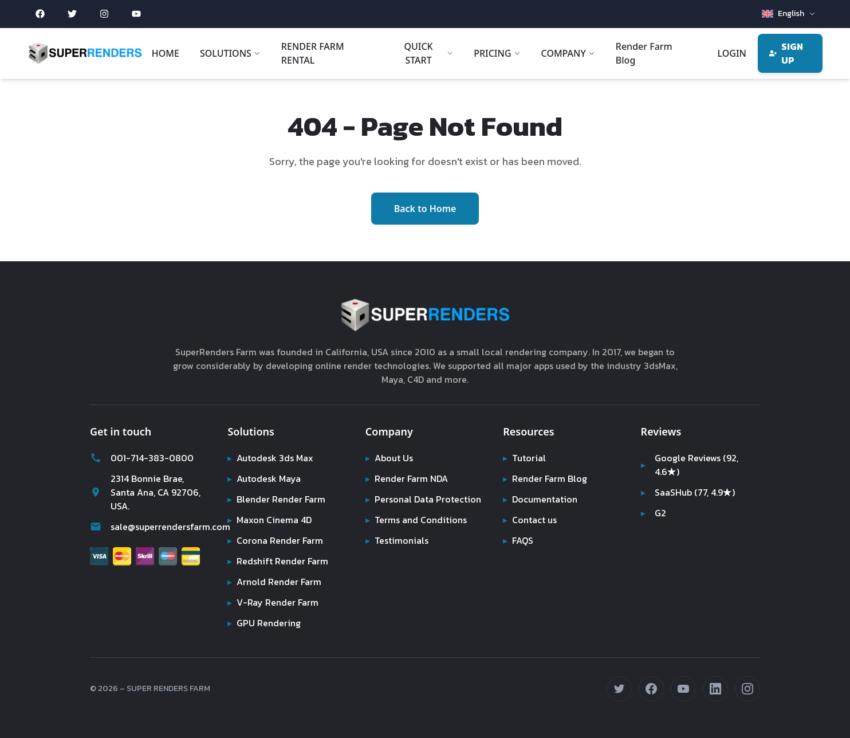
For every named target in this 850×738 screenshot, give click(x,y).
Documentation (541, 499)
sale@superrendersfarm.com (149, 526)
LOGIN (731, 53)
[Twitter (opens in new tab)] (72, 13)
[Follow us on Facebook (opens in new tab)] (651, 688)
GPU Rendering (264, 623)
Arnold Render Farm (275, 581)
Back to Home (425, 208)
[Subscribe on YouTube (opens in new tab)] (683, 688)
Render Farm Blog (643, 53)
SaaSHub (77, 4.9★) (689, 492)
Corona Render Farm (276, 540)
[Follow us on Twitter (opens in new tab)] (619, 688)
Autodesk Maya (264, 478)
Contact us (530, 520)
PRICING (496, 53)
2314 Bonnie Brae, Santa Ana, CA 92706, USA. (146, 492)
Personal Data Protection (423, 499)
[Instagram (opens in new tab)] (104, 13)
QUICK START (428, 53)
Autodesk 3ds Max (271, 458)
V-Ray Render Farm (272, 602)
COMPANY (568, 53)
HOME (165, 53)
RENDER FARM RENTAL (312, 53)
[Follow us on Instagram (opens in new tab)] (747, 688)
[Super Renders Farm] (85, 53)
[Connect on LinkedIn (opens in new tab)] (715, 688)
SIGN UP (786, 53)
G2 (654, 513)
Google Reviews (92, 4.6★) (691, 465)
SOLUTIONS (230, 53)
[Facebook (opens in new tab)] (40, 13)
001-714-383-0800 (138, 458)
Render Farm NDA (408, 478)
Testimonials (396, 540)
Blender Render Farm (277, 499)
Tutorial (524, 458)
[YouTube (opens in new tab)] (136, 13)
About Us (389, 458)
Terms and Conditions (417, 520)
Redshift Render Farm (278, 561)
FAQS (518, 540)
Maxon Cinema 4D (271, 520)
